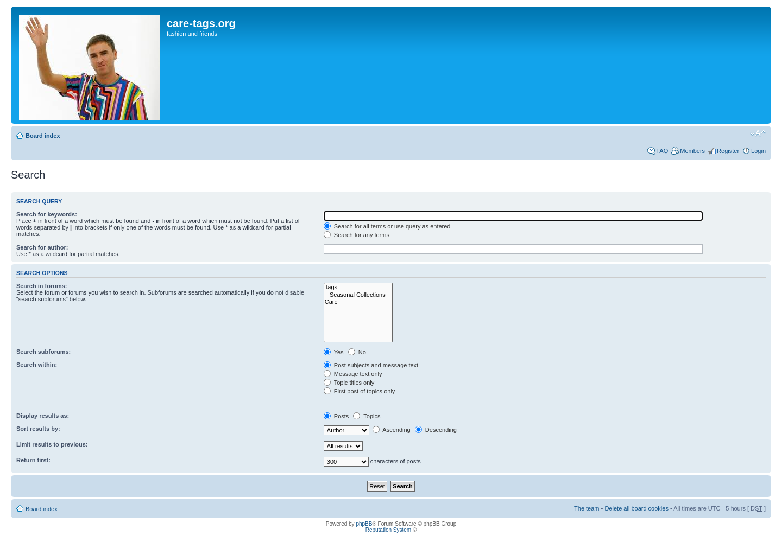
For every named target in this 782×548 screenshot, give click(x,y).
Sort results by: (38, 428)
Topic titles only (349, 382)
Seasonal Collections (358, 294)
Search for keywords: (46, 214)
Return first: (33, 460)
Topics (366, 416)
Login (758, 151)
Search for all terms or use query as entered (387, 226)
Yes (334, 352)
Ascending (392, 429)
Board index (43, 135)
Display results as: (42, 415)
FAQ (662, 151)
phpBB (364, 524)
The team (586, 508)
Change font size (758, 133)
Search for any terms (356, 235)
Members (692, 151)
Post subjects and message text (371, 365)
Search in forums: (41, 286)
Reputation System (388, 530)
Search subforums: (43, 351)
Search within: (36, 364)
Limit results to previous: (51, 444)
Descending (436, 429)
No (357, 352)
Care (358, 301)
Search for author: (42, 247)
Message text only (353, 374)
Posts (336, 416)
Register (728, 151)
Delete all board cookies (636, 508)
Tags (358, 287)
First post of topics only (359, 391)
